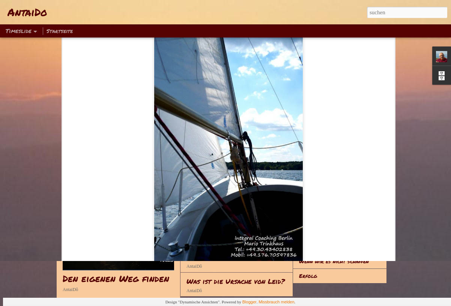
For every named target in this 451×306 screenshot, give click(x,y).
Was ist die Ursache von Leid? (235, 281)
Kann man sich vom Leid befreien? (242, 257)
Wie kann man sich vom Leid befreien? (249, 233)
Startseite (60, 30)
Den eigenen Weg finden (116, 278)
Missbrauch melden (276, 302)
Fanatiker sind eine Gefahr (333, 232)
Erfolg (308, 275)
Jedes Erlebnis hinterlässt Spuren (343, 246)
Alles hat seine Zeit (324, 217)
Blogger (249, 302)
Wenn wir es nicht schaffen (334, 261)
